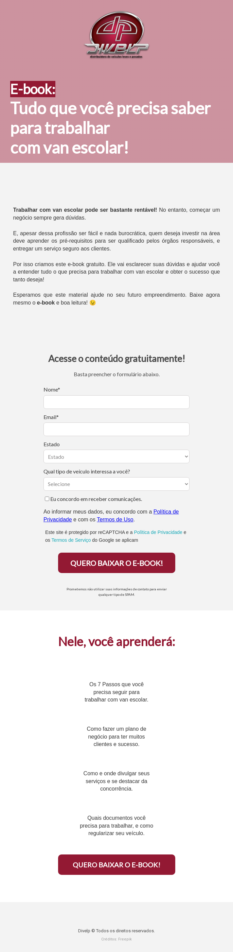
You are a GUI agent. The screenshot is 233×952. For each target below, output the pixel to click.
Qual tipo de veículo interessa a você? (86, 471)
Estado (51, 444)
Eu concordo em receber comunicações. (93, 499)
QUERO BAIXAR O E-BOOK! (116, 563)
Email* (51, 417)
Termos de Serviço (71, 540)
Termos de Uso (115, 519)
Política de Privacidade (158, 532)
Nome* (51, 389)
